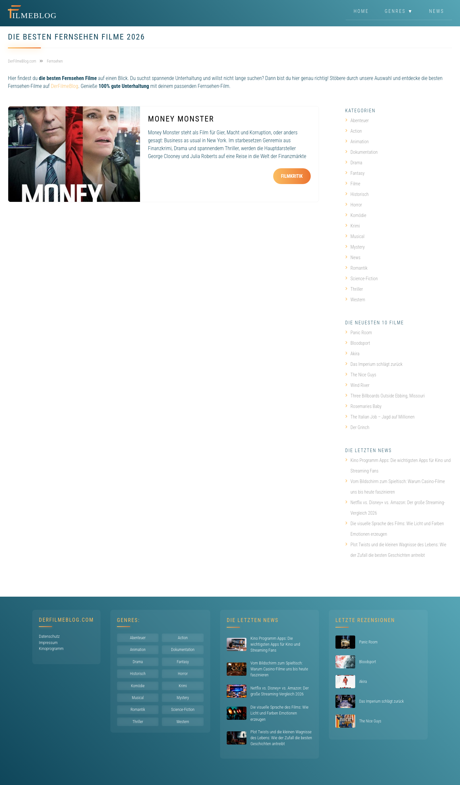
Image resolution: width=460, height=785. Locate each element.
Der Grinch (357, 427)
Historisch (357, 194)
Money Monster (181, 118)
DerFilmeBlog (64, 86)
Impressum (48, 642)
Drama (353, 162)
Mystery (355, 247)
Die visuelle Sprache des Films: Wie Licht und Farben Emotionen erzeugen (394, 529)
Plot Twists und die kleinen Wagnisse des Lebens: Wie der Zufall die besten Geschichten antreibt (395, 550)
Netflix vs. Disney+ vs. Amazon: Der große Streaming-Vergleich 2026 (395, 508)
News (436, 11)
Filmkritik (292, 176)
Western (355, 299)
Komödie (355, 215)
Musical (354, 236)
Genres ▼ (399, 11)
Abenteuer (357, 120)
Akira (352, 353)
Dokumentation (361, 152)
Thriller (354, 289)
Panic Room (358, 332)
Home (361, 11)
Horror (353, 204)
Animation (357, 141)
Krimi (352, 226)
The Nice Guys (360, 374)
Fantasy (355, 173)
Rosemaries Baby (363, 406)
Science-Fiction (361, 278)
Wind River (357, 385)
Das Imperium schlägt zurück (374, 364)
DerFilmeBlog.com (66, 620)
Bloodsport (357, 343)
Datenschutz (49, 636)
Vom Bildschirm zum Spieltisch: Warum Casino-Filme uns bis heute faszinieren (395, 487)
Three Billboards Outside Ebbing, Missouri (385, 395)
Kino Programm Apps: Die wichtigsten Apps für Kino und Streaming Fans (398, 466)
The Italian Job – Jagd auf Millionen (380, 417)
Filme (352, 183)
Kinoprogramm (51, 648)
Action (353, 131)
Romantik (356, 268)
